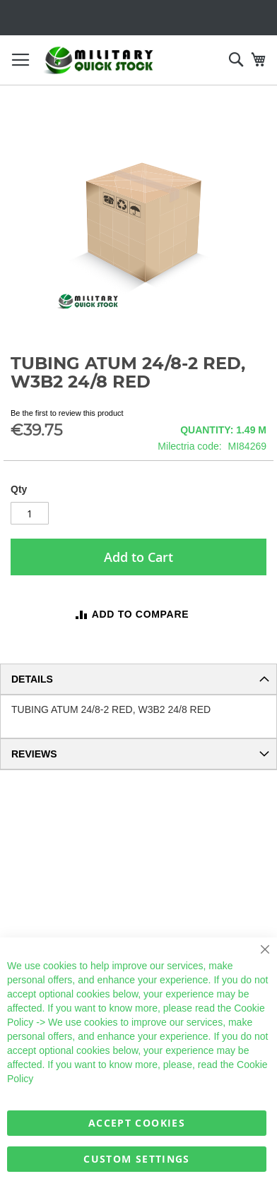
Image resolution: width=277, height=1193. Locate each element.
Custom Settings (136, 1158)
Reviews (34, 754)
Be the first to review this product (67, 413)
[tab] (138, 679)
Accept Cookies (136, 1122)
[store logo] (99, 60)
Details (32, 679)
